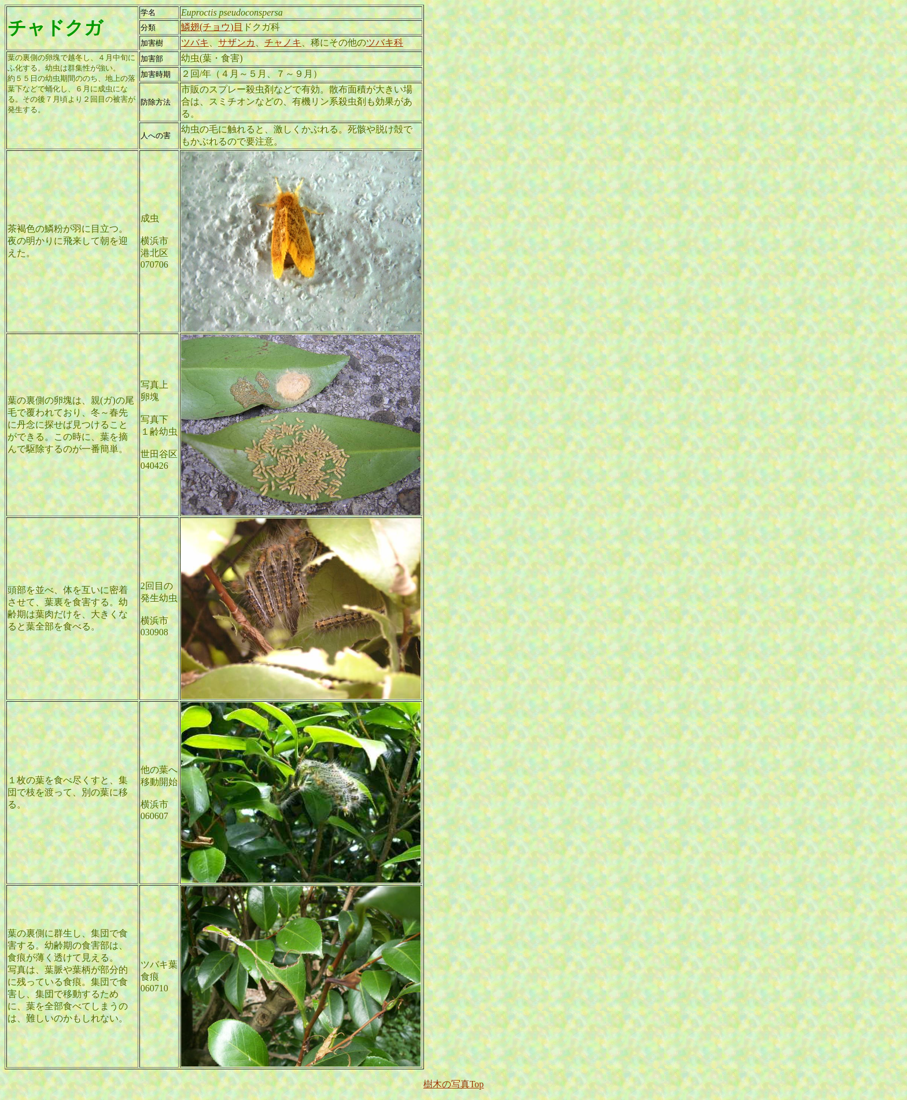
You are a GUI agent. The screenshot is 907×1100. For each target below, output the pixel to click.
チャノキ (282, 42)
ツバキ (195, 42)
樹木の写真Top (453, 1084)
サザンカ (236, 42)
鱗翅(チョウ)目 (212, 27)
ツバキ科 (384, 42)
